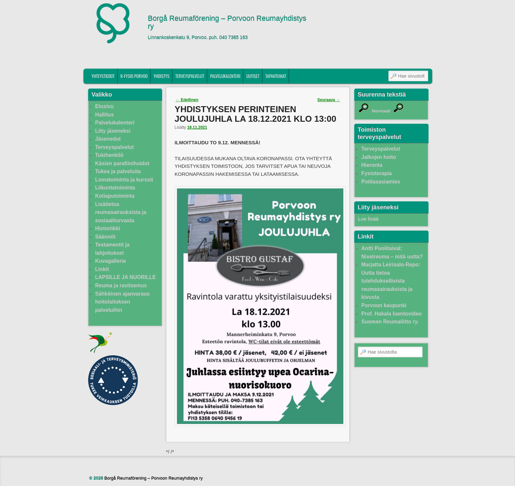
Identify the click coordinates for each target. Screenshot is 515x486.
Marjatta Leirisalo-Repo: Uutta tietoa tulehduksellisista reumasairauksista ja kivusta (390, 281)
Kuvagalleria (110, 261)
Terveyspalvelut (189, 76)
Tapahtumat (275, 76)
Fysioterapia (376, 173)
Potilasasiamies (380, 181)
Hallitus (104, 114)
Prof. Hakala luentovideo (391, 313)
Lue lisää (368, 219)
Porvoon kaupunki (383, 305)
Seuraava (328, 100)
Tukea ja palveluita (118, 171)
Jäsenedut (108, 139)
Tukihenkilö (109, 155)
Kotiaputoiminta (115, 196)
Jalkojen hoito (378, 157)
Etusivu (104, 106)
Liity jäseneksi (113, 131)
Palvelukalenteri (225, 76)
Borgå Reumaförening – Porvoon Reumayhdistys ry (227, 22)
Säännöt (105, 237)
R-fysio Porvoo (134, 76)
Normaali (381, 110)
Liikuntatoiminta (115, 187)
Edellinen (187, 100)
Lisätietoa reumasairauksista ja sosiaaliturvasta (120, 212)
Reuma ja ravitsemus (121, 285)
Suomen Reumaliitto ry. (390, 321)
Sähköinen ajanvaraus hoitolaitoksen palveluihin (122, 302)
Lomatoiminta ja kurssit (124, 179)
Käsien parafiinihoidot (122, 163)
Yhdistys (161, 76)
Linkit (102, 269)
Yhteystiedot (103, 76)
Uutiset (252, 76)
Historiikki (107, 228)
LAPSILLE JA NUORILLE (125, 277)
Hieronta (371, 165)
